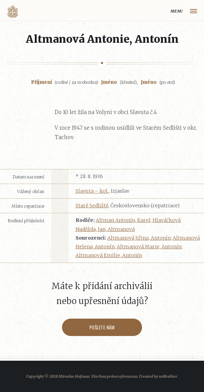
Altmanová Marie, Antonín (149, 246)
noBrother (168, 376)
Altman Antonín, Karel (123, 220)
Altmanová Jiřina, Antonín (139, 238)
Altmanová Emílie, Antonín (109, 255)
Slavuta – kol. (92, 191)
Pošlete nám (102, 327)
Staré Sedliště (92, 205)
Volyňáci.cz (12, 11)
